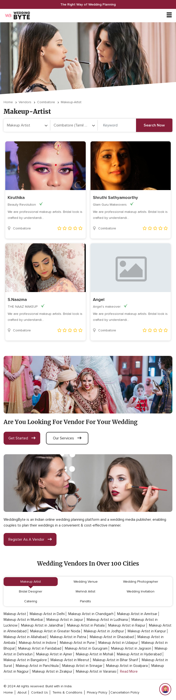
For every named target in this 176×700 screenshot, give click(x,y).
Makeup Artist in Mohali (94, 654)
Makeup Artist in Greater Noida (55, 631)
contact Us (39, 692)
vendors (25, 102)
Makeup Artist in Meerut (70, 660)
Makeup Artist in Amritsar (137, 614)
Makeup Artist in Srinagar (82, 666)
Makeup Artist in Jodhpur (104, 631)
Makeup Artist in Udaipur (118, 642)
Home (8, 102)
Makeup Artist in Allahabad (25, 637)
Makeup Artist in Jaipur (64, 619)
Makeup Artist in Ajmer (54, 654)
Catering (30, 601)
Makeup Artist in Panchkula (37, 666)
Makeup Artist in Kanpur (147, 631)
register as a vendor (30, 539)
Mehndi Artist (85, 591)
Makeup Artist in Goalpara (127, 666)
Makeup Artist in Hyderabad (139, 654)
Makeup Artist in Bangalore (25, 660)
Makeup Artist (30, 582)
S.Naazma (17, 299)
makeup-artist (71, 102)
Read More (129, 671)
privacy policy (97, 692)
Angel (98, 299)
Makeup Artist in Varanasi (96, 671)
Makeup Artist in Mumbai (23, 619)
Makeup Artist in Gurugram (86, 648)
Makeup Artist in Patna (68, 637)
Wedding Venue (86, 582)
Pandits (85, 601)
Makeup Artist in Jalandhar (42, 625)
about (22, 692)
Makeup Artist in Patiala (86, 625)
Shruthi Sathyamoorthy (115, 197)
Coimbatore (46, 102)
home (8, 692)
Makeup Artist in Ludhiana (107, 619)
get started (21, 438)
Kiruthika (16, 197)
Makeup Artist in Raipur (126, 625)
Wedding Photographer (140, 582)
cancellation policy (124, 692)
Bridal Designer (30, 591)
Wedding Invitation (140, 591)
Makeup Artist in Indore (37, 642)
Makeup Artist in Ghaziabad (112, 637)
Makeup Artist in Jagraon (131, 648)
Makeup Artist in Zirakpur (52, 671)
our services (67, 438)
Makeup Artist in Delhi (47, 614)
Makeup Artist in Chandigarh (91, 614)
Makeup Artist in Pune (77, 642)
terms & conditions (67, 692)
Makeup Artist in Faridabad (39, 648)
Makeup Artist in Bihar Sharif (115, 660)
